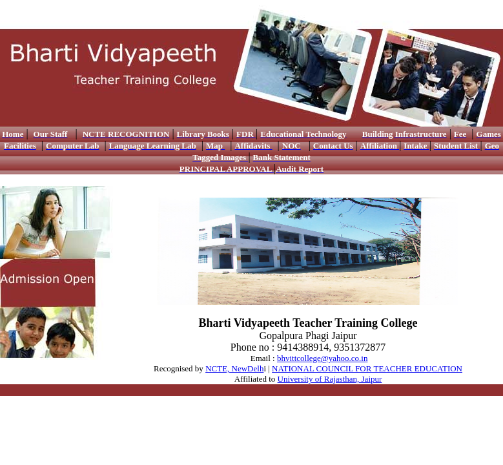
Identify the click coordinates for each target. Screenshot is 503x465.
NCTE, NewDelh (234, 368)
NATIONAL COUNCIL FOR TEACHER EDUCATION (367, 368)
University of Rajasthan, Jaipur (330, 379)
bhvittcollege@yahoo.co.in (322, 358)
